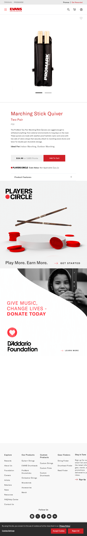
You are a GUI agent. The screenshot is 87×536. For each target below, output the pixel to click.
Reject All (75, 531)
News (6, 490)
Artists (7, 480)
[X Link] (37, 516)
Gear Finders (64, 455)
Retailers (8, 485)
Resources (8, 495)
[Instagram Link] (32, 516)
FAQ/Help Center (11, 499)
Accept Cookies (59, 531)
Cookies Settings (8, 531)
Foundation (9, 470)
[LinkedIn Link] (55, 516)
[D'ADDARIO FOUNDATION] (43, 312)
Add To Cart (54, 158)
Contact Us (9, 504)
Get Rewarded (77, 2)
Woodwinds (26, 483)
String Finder (63, 461)
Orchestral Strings (29, 478)
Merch (24, 492)
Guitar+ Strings (28, 461)
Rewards (7, 461)
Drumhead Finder (65, 466)
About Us (8, 466)
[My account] (81, 9)
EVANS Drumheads (30, 466)
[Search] (68, 9)
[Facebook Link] (43, 516)
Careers (7, 475)
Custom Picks (46, 468)
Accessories (27, 487)
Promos (66, 2)
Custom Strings (46, 463)
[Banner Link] (43, 399)
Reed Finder (63, 470)
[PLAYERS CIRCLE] (43, 224)
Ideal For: (15, 146)
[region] (43, 529)
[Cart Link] (74, 9)
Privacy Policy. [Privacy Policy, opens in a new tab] (65, 526)
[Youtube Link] (49, 516)
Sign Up (56, 167)
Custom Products (44, 456)
